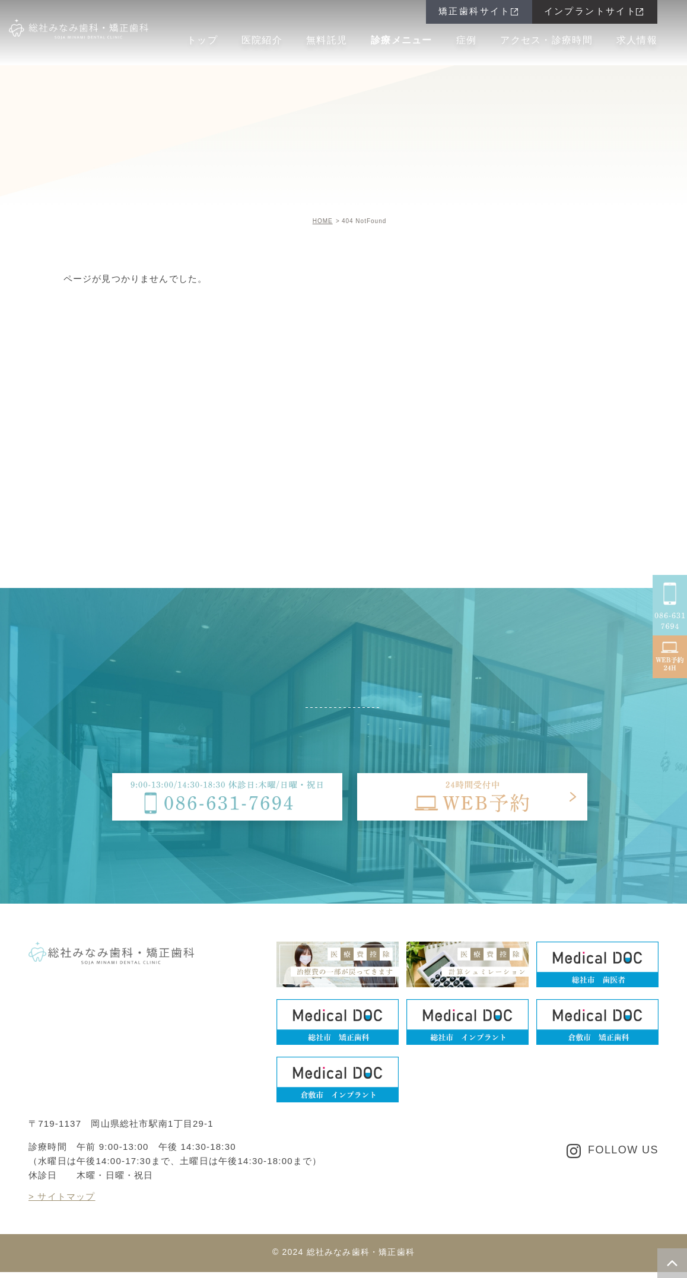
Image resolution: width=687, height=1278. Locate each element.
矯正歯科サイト (474, 11)
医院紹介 (261, 40)
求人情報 (636, 40)
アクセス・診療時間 (546, 40)
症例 (466, 40)
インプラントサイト (590, 11)
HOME (323, 221)
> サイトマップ (62, 1196)
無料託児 (326, 40)
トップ (202, 40)
